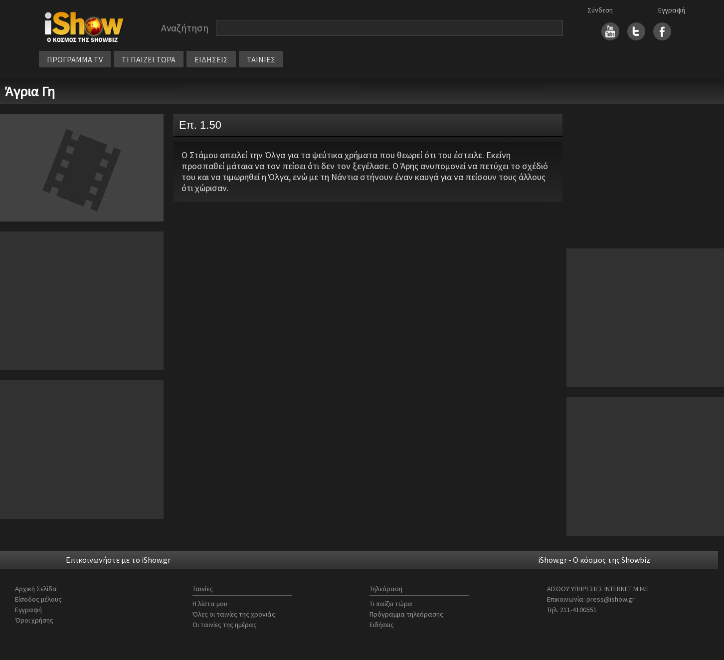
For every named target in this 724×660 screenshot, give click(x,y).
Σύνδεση (600, 9)
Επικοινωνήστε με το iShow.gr (118, 560)
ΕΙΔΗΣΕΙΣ (211, 59)
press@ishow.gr (610, 599)
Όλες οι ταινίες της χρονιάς (233, 614)
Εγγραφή (671, 9)
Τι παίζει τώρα (390, 603)
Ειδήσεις (381, 624)
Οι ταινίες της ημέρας (224, 624)
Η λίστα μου (209, 603)
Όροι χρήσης (34, 620)
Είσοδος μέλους (38, 599)
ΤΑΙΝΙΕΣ (261, 59)
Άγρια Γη (30, 91)
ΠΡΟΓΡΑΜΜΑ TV (75, 59)
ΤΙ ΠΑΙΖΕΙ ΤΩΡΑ (149, 59)
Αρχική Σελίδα (36, 588)
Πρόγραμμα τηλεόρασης (406, 614)
